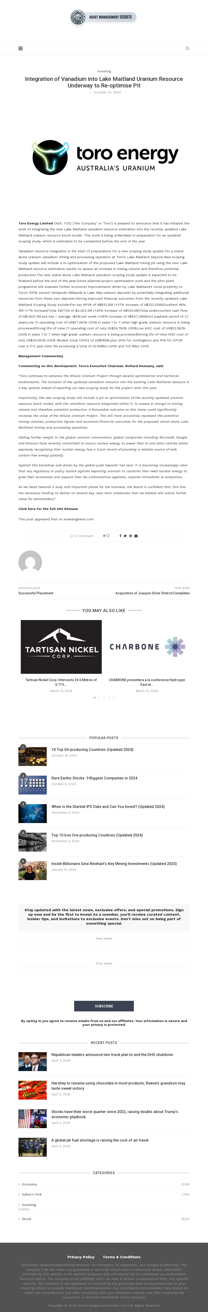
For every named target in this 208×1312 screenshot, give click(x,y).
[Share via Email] (136, 536)
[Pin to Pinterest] (130, 536)
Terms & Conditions (121, 1256)
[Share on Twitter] (125, 536)
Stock (105, 1219)
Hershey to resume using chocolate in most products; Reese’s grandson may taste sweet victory (118, 1085)
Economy (105, 1184)
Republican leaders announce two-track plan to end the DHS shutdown (112, 1054)
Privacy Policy (81, 1256)
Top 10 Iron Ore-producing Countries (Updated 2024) (97, 835)
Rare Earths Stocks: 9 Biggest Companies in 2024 (94, 778)
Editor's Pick (105, 1194)
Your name (104, 943)
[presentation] (104, 989)
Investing (104, 71)
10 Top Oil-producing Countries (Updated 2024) (92, 749)
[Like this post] (111, 536)
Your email (104, 968)
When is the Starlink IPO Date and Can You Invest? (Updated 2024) (108, 806)
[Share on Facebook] (120, 536)
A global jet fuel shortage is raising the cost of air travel (100, 1140)
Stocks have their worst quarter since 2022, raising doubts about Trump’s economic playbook (114, 1114)
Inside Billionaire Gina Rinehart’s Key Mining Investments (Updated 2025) (114, 863)
